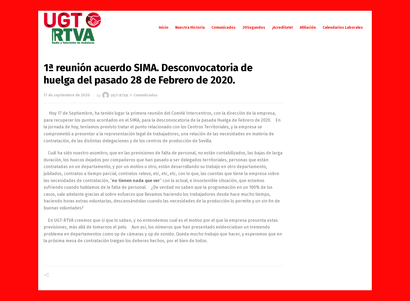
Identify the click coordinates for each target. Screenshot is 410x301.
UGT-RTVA (119, 95)
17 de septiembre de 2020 (67, 95)
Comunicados (145, 95)
